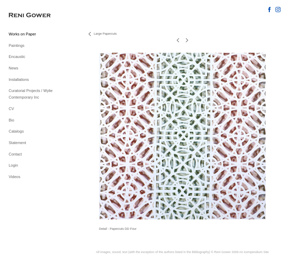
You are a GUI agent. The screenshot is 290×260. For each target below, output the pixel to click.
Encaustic (17, 56)
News (13, 68)
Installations (19, 79)
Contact (15, 154)
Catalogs (16, 131)
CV (11, 109)
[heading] (26, 15)
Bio (11, 120)
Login (13, 165)
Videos (14, 177)
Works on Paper (22, 34)
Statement (17, 143)
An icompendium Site (254, 252)
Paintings (16, 45)
